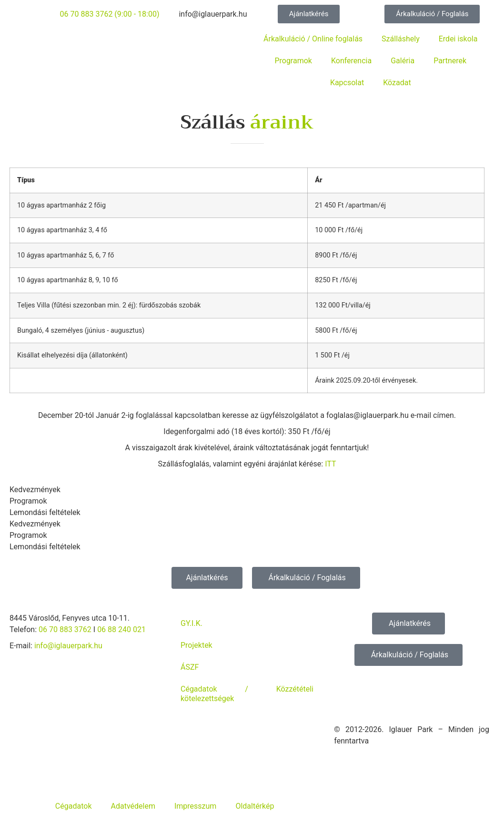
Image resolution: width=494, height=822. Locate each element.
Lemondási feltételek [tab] (45, 512)
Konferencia (351, 60)
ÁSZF (190, 667)
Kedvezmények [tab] (35, 489)
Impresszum (195, 806)
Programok (293, 60)
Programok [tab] (28, 500)
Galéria (402, 60)
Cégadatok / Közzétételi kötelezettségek (247, 693)
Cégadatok (73, 806)
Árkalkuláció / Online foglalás (313, 38)
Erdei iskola (458, 38)
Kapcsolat (347, 82)
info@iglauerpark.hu (68, 645)
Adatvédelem (133, 806)
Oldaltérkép (254, 806)
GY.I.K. (191, 623)
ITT (330, 463)
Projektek (196, 645)
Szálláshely (401, 38)
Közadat (397, 82)
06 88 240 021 (121, 629)
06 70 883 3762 (65, 629)
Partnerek (450, 60)
